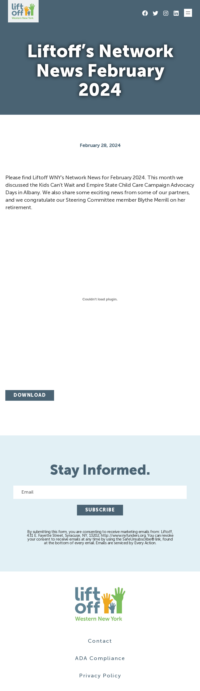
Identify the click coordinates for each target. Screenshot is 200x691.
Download (30, 395)
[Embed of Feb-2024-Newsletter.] (100, 299)
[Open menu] (188, 13)
